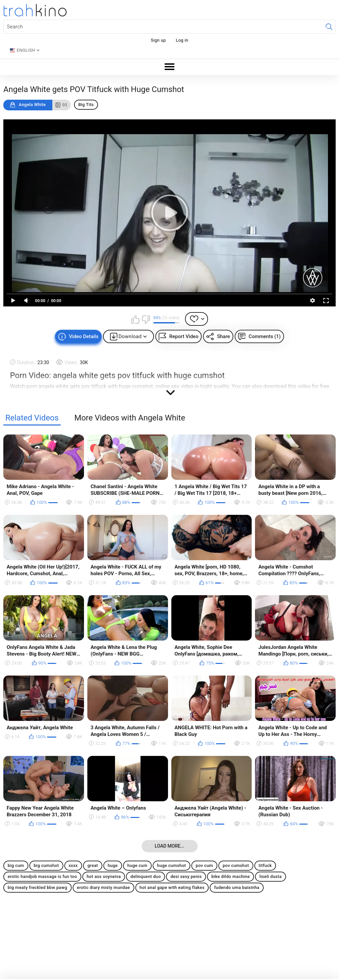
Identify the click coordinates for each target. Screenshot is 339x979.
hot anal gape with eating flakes (172, 887)
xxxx (73, 865)
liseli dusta (270, 876)
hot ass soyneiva (104, 876)
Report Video (183, 336)
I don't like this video (145, 319)
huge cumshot (171, 865)
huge (113, 865)
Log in (182, 40)
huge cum (137, 865)
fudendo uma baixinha (236, 887)
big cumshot (46, 865)
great (92, 865)
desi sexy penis (186, 876)
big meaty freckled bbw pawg (37, 887)
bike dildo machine (230, 876)
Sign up (158, 40)
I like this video (135, 319)
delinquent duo (145, 876)
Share (223, 336)
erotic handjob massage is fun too (42, 876)
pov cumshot (236, 865)
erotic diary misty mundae (103, 887)
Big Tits (86, 104)
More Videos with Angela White (129, 417)
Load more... (169, 846)
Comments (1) (265, 336)
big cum (16, 865)
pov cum (204, 865)
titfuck (265, 865)
